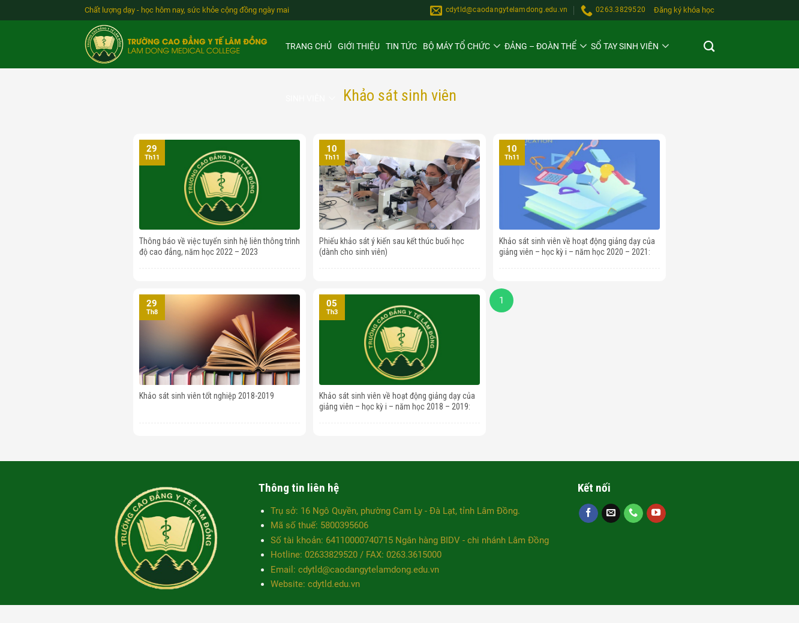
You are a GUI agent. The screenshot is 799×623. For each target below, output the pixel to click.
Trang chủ (309, 46)
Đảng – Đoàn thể (540, 46)
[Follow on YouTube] (656, 513)
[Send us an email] (611, 513)
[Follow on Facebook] (588, 513)
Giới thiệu (359, 46)
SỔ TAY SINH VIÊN (625, 46)
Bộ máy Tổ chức (456, 46)
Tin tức (401, 46)
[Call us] (633, 513)
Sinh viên (305, 98)
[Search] (709, 48)
